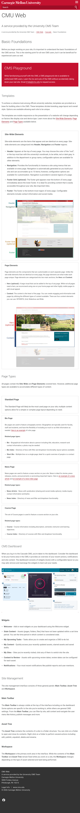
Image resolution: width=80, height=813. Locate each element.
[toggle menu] (76, 2)
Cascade (48, 32)
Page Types (18, 122)
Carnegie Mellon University (34, 3)
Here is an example (18, 430)
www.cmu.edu (19, 787)
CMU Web (14, 15)
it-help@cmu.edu (33, 82)
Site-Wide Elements (64, 118)
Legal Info (6, 787)
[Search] (40, 7)
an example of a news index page (25, 479)
